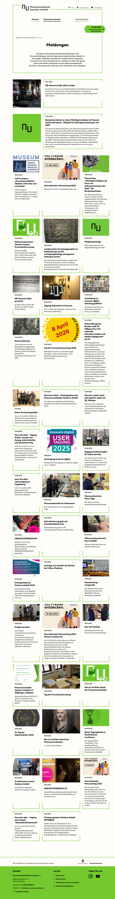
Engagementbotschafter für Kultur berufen (96, 452)
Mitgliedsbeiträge (93, 241)
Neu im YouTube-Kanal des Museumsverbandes (96, 688)
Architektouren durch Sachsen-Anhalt (24, 782)
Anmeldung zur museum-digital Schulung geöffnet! (93, 301)
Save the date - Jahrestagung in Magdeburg (22, 481)
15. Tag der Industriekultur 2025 (24, 733)
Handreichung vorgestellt (91, 583)
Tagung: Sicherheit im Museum (58, 305)
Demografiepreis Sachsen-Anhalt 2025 (25, 583)
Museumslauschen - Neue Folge (94, 497)
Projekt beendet (22, 627)
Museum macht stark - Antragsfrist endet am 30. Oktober (95, 398)
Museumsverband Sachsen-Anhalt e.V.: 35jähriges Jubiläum (24, 690)
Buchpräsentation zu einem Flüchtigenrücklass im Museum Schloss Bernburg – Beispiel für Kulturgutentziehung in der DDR (72, 122)
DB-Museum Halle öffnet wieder (60, 85)
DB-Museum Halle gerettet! (23, 299)
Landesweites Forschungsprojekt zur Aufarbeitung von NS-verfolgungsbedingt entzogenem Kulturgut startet (61, 253)
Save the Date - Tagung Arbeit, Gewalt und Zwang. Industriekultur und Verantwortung (26, 439)
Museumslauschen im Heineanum (59, 503)
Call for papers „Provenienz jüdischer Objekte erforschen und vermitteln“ (25, 182)
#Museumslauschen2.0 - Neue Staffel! (96, 539)
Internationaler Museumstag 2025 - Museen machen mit (60, 635)
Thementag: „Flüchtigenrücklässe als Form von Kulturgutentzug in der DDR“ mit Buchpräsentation (96, 184)
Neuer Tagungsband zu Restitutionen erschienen (95, 734)
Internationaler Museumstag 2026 (60, 185)
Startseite (19, 38)
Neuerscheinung (22, 341)
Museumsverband (28, 38)
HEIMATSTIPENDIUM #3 (55, 788)
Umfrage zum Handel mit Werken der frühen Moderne (59, 566)
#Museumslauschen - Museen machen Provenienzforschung (24, 244)
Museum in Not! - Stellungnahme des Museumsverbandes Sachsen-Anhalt (61, 396)
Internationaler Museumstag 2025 (93, 782)
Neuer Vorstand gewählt (26, 412)
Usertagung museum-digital (57, 459)
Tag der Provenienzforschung (57, 694)
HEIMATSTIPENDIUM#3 (26, 538)
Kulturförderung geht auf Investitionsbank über (55, 522)
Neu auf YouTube (92, 627)
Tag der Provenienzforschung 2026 (60, 348)
